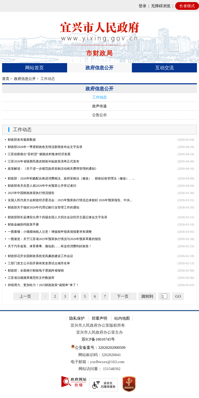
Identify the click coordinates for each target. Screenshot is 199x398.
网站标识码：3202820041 (99, 355)
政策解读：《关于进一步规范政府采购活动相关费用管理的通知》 (51, 168)
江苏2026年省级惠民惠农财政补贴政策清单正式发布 (42, 161)
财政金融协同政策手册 (22, 224)
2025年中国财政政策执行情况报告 (29, 193)
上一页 (25, 296)
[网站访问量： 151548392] (99, 369)
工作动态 (99, 97)
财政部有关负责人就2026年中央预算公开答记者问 (40, 185)
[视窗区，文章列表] (99, 217)
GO (178, 296)
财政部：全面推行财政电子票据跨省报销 (34, 270)
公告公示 (99, 115)
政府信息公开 (99, 67)
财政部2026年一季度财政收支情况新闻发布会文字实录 (43, 147)
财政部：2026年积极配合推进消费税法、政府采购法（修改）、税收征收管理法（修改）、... (69, 178)
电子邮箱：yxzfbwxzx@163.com (98, 362)
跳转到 (147, 296)
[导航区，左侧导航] (99, 101)
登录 (142, 6)
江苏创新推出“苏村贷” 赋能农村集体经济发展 (37, 154)
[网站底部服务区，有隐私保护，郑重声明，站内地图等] (99, 354)
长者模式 (187, 6)
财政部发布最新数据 (20, 139)
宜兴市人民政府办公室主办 (99, 332)
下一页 (123, 296)
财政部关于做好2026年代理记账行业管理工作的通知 (42, 207)
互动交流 (164, 67)
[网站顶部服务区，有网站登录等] (99, 6)
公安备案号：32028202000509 (98, 347)
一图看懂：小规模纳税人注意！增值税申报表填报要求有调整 (48, 231)
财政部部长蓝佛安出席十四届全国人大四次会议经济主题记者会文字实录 (56, 217)
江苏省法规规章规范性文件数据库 (29, 277)
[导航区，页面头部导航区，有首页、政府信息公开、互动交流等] (99, 67)
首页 (5, 79)
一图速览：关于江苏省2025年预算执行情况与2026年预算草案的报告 (53, 239)
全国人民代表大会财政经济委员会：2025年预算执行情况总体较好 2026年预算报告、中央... (68, 200)
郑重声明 (99, 318)
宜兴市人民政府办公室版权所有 (97, 325)
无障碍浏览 (160, 6)
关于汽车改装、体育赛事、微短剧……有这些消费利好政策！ (48, 246)
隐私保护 (77, 318)
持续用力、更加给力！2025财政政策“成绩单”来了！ (42, 285)
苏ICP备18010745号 (98, 339)
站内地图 (122, 318)
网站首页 (34, 67)
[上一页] (26, 296)
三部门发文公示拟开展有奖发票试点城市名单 (37, 263)
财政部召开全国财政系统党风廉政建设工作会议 (39, 256)
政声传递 (99, 106)
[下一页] (124, 296)
